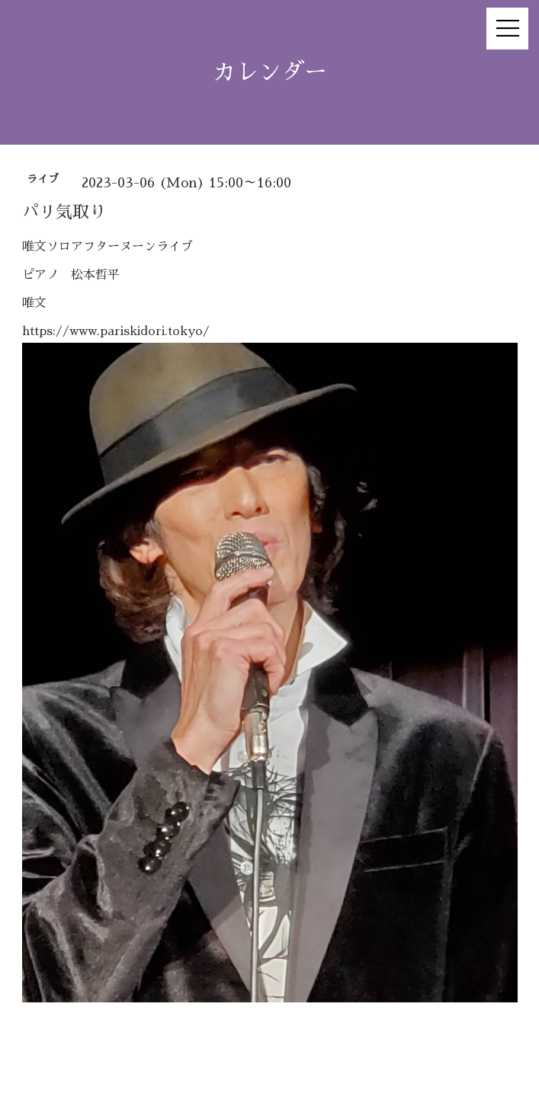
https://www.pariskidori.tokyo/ (116, 331)
